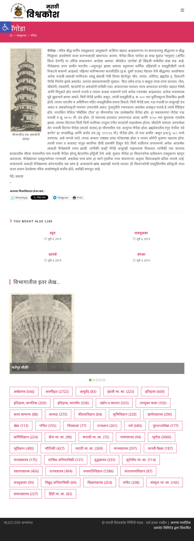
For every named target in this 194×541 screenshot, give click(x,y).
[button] (5, 27)
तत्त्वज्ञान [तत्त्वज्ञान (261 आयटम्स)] (107, 425)
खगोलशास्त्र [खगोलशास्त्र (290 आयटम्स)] (159, 414)
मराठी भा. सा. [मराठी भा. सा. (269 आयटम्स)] (89, 448)
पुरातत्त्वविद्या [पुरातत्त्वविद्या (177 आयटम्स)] (165, 425)
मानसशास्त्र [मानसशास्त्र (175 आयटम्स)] (25, 459)
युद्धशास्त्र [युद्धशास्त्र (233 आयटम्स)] (104, 459)
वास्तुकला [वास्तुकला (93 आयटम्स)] (24, 482)
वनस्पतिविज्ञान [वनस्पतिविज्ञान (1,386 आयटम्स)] (98, 471)
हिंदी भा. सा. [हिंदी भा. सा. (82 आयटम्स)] (60, 493)
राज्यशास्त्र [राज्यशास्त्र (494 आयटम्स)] (61, 471)
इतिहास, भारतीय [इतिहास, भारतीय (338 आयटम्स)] (73, 402)
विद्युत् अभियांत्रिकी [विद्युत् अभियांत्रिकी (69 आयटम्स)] (60, 482)
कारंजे (53, 254)
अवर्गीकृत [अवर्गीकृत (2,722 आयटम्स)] (57, 391)
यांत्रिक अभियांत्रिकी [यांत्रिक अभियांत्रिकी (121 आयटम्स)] (65, 459)
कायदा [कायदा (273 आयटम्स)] (58, 414)
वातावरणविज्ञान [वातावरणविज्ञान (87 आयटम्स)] (138, 471)
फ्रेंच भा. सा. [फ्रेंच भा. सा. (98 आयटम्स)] (60, 437)
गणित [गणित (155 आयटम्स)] (47, 425)
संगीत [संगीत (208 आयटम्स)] (131, 482)
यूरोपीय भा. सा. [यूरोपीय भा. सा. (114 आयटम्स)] (141, 459)
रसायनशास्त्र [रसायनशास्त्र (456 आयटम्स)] (26, 471)
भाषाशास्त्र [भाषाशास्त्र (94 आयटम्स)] (130, 437)
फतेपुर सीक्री (20, 367)
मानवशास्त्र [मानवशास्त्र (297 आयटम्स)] (125, 448)
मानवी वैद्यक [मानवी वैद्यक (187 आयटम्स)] (160, 448)
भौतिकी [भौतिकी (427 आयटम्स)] (54, 448)
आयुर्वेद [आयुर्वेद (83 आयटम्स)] (88, 391)
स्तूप (53, 233)
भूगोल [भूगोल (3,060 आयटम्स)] (161, 437)
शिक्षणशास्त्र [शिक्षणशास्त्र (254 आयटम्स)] (99, 482)
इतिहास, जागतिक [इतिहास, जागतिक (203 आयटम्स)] (30, 402)
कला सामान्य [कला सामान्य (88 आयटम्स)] (26, 414)
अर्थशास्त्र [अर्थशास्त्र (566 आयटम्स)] (24, 391)
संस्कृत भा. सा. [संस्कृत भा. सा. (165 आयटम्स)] (164, 482)
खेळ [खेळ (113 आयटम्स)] (21, 425)
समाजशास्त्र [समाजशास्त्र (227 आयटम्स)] (26, 493)
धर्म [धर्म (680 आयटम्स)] (135, 425)
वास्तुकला (141, 233)
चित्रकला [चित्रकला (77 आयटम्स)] (76, 425)
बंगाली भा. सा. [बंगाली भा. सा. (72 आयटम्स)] (96, 437)
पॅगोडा (34, 35)
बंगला (141, 254)
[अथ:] (11, 35)
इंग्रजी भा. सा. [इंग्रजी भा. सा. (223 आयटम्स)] (120, 391)
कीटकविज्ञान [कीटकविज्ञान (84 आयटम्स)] (90, 414)
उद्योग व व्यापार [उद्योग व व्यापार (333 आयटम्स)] (114, 402)
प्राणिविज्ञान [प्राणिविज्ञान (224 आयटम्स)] (26, 437)
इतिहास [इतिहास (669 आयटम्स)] (154, 391)
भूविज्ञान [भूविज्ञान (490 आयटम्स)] (24, 448)
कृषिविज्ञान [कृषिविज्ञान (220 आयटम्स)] (124, 414)
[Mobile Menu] (182, 10)
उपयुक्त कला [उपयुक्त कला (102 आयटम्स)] (153, 402)
